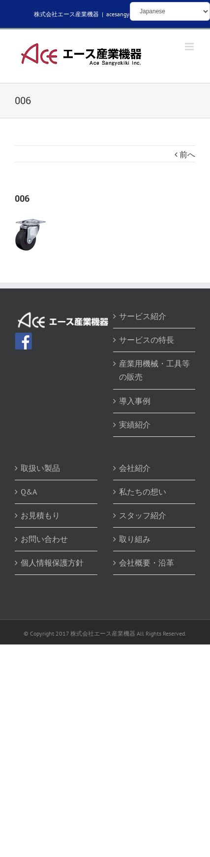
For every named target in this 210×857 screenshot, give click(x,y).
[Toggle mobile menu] (190, 46)
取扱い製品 (40, 468)
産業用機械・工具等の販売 (154, 370)
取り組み (134, 539)
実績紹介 (134, 424)
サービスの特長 (146, 340)
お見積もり (40, 515)
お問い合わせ (44, 539)
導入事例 (134, 401)
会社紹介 (134, 468)
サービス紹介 (142, 316)
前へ (187, 154)
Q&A (29, 492)
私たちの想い (142, 492)
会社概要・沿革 (146, 563)
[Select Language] (170, 11)
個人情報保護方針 (52, 563)
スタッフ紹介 (142, 515)
